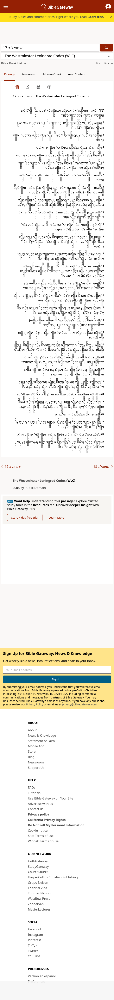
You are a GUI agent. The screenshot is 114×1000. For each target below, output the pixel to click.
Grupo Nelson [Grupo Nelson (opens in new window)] (38, 882)
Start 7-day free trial (24, 517)
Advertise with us (40, 804)
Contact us (35, 809)
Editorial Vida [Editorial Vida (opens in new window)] (37, 888)
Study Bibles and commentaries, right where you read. (56, 17)
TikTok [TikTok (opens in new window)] (32, 945)
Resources (28, 74)
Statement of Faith (41, 741)
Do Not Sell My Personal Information (56, 825)
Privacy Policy (34, 704)
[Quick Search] (50, 47)
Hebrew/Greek (51, 74)
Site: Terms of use (41, 836)
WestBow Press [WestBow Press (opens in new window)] (39, 898)
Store (32, 751)
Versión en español (42, 976)
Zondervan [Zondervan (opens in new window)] (36, 904)
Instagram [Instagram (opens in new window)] (35, 935)
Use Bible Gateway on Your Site (50, 798)
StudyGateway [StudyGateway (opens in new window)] (38, 866)
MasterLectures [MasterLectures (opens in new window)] (39, 909)
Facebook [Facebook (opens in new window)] (35, 929)
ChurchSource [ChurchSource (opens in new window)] (38, 872)
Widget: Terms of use (43, 841)
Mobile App (36, 746)
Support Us (36, 768)
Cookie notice (38, 830)
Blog (31, 757)
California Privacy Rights (47, 820)
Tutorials (34, 793)
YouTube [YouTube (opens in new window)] (34, 956)
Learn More (56, 517)
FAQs (31, 787)
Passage (9, 74)
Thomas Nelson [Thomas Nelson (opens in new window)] (39, 893)
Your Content (77, 74)
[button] (108, 6)
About (32, 730)
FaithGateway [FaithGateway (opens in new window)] (38, 861)
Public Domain (35, 488)
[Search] (106, 47)
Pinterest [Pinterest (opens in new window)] (34, 940)
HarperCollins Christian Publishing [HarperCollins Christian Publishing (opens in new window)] (53, 877)
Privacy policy (38, 814)
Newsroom (36, 762)
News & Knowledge (42, 735)
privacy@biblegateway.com (79, 704)
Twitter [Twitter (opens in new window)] (33, 951)
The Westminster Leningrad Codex (39, 481)
